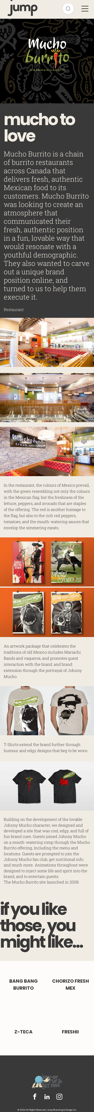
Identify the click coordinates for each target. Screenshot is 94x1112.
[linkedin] (47, 1097)
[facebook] (34, 1097)
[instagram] (59, 1097)
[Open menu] (84, 8)
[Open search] (68, 8)
